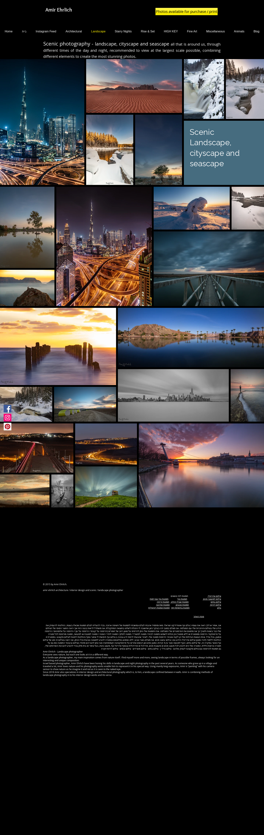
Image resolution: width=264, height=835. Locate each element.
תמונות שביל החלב (179, 601)
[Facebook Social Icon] (7, 408)
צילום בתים (216, 601)
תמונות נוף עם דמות (159, 598)
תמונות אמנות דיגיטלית (159, 607)
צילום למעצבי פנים (212, 598)
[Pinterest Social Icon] (7, 426)
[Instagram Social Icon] (7, 417)
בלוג (219, 607)
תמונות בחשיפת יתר (180, 607)
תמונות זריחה (163, 601)
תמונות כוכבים (182, 604)
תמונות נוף (182, 598)
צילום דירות (215, 604)
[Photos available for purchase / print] (186, 11)
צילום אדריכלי (214, 595)
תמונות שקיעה (163, 604)
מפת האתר (198, 616)
